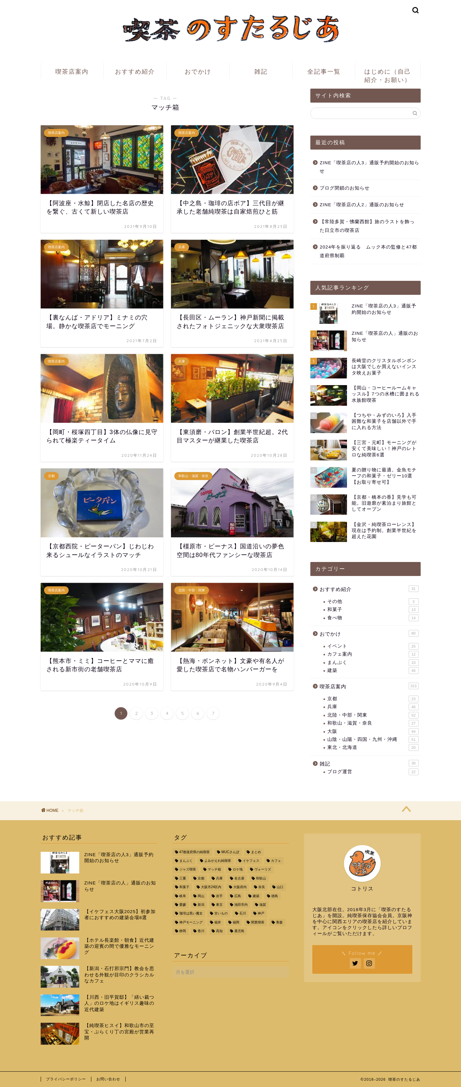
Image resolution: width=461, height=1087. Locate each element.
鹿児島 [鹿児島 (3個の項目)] (239, 931)
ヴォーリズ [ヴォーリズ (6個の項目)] (262, 869)
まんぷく (372, 662)
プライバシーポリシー (66, 1079)
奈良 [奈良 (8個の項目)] (261, 887)
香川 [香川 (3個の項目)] (201, 931)
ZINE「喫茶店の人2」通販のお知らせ (362, 204)
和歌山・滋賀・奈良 (372, 723)
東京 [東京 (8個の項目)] (219, 904)
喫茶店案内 (72, 71)
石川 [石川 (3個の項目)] (242, 913)
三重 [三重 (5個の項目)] (182, 878)
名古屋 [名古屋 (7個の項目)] (239, 878)
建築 (372, 670)
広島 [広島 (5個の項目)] (237, 896)
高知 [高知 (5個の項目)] (219, 931)
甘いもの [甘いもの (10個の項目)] (221, 913)
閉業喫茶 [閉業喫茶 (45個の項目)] (257, 922)
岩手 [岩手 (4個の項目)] (219, 896)
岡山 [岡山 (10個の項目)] (201, 896)
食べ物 (372, 618)
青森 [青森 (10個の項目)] (279, 922)
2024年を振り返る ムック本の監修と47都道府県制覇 (368, 251)
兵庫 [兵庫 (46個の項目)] (219, 878)
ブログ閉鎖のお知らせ (345, 188)
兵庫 (372, 707)
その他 (372, 601)
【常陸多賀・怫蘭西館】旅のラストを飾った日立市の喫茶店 (367, 226)
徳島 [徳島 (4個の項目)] (274, 896)
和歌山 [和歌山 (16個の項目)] (261, 878)
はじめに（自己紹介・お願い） (387, 73)
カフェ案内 (372, 654)
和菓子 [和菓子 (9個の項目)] (184, 887)
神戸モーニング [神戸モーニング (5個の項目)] (191, 922)
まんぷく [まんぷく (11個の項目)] (186, 860)
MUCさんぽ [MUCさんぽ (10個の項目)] (230, 852)
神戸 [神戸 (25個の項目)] (261, 913)
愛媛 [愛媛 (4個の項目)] (182, 904)
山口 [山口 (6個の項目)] (280, 887)
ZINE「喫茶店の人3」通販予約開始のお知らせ (369, 167)
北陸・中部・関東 (372, 715)
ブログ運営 (372, 772)
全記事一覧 (324, 71)
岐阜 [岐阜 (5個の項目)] (182, 896)
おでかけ (198, 71)
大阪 (372, 731)
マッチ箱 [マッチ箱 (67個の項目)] (214, 869)
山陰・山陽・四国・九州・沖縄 (372, 739)
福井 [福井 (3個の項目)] (217, 922)
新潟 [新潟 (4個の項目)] (201, 904)
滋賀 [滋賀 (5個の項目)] (262, 904)
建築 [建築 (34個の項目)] (256, 896)
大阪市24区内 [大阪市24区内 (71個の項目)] (211, 887)
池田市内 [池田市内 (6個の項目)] (241, 904)
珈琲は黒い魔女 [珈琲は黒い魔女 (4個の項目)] (191, 913)
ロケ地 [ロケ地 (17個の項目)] (238, 869)
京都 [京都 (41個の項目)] (201, 878)
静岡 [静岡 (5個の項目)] (182, 931)
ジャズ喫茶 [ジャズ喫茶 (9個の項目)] (187, 869)
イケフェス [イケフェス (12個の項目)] (251, 860)
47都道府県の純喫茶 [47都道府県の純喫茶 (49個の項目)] (194, 852)
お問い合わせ (108, 1079)
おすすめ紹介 (135, 71)
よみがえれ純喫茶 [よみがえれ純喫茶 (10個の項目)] (217, 860)
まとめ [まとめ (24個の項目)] (256, 852)
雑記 (261, 71)
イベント (372, 646)
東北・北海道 (372, 747)
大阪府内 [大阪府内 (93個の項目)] (240, 887)
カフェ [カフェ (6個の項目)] (276, 860)
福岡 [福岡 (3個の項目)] (236, 922)
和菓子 (372, 609)
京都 (372, 699)
